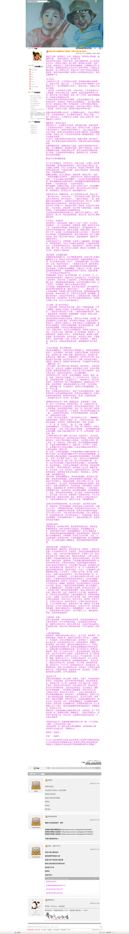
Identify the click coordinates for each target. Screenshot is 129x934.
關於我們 (37, 929)
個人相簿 (61, 44)
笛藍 (32, 77)
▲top (101, 926)
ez (31, 89)
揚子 (32, 79)
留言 (33, 914)
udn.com (100, 929)
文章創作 (50, 44)
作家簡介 (84, 44)
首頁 (40, 44)
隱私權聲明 (64, 929)
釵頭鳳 (32, 107)
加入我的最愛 (83, 39)
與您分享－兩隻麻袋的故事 (38, 118)
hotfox (32, 82)
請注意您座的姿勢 (35, 103)
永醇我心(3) (34, 131)
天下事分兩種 (34, 101)
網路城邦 (99, 1)
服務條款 (49, 929)
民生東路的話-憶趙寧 (36, 98)
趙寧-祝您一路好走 (36, 96)
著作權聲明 (56, 929)
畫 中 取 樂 (83, 11)
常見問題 (43, 929)
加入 (104, 932)
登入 (100, 932)
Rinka (32, 72)
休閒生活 (90, 760)
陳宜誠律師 (34, 70)
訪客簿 (73, 44)
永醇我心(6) (34, 125)
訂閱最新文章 (91, 39)
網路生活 (96, 760)
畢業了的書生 (34, 86)
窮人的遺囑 (34, 99)
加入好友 (75, 39)
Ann (32, 74)
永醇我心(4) (34, 129)
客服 (69, 929)
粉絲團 (18, 932)
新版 (96, 11)
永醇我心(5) (34, 127)
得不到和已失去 (35, 105)
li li (37, 62)
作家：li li (75, 37)
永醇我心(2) (34, 133)
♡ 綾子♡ (33, 84)
